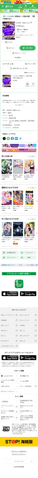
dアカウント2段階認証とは (7, 412)
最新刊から (32, 72)
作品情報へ (18, 57)
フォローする (31, 23)
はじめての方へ (7, 376)
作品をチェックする (20, 53)
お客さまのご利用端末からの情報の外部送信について (26, 417)
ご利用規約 (4, 401)
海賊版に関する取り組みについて (7, 417)
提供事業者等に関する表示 (26, 401)
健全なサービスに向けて (26, 406)
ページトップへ (19, 461)
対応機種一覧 (24, 376)
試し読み (10, 42)
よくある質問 (24, 381)
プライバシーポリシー (7, 406)
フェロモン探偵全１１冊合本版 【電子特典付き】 (23, 77)
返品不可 (18, 37)
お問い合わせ (5, 386)
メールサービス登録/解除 (7, 381)
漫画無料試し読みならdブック (8, 265)
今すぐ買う (29, 48)
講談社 (9, 112)
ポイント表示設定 (25, 386)
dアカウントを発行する (19, 451)
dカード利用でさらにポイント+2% (24, 35)
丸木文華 (18, 22)
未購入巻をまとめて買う (20, 68)
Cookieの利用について (26, 412)
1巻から (26, 72)
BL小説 (11, 115)
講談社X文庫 (12, 118)
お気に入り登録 (31, 64)
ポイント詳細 (20, 31)
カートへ (12, 48)
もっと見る (31, 156)
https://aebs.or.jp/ (17, 433)
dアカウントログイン (8, 391)
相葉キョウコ (26, 22)
